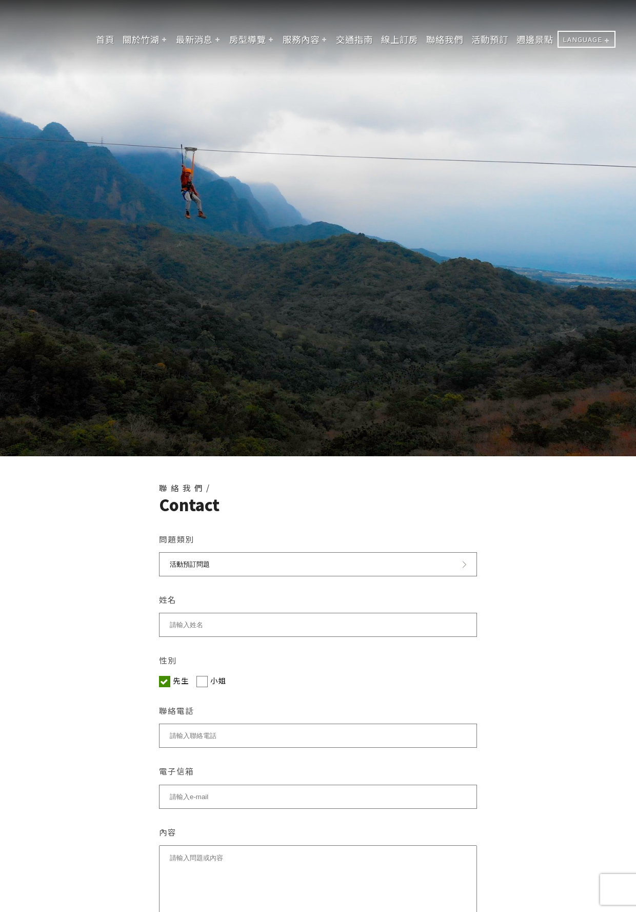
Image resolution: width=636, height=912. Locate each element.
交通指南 (354, 39)
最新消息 (194, 39)
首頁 (105, 39)
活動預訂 (489, 39)
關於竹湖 (141, 39)
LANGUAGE (582, 39)
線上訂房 (399, 39)
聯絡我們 (444, 39)
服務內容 (301, 39)
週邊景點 (534, 39)
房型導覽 (247, 39)
